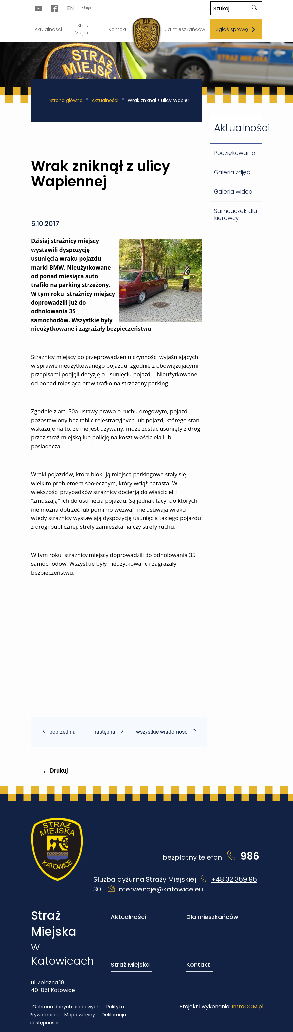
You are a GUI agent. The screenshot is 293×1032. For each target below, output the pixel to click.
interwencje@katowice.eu (160, 889)
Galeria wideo (233, 192)
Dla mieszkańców (212, 917)
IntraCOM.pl (247, 1006)
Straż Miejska (130, 964)
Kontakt (198, 964)
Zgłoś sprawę (236, 29)
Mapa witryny (79, 1014)
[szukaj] (254, 8)
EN (70, 8)
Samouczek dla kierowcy (235, 214)
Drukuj (54, 770)
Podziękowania (234, 153)
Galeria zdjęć (232, 172)
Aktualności (105, 100)
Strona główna (66, 100)
